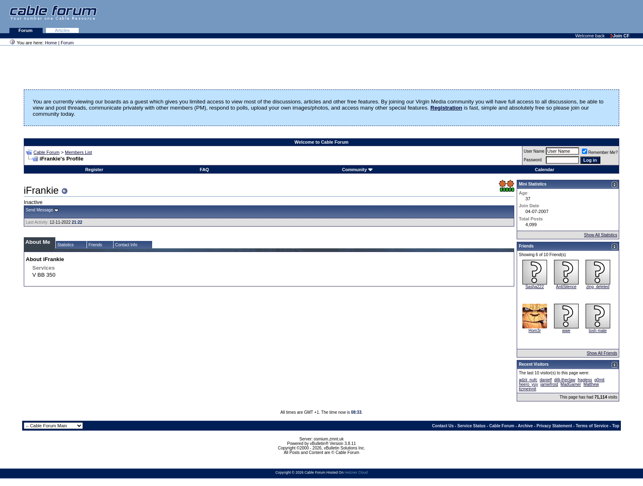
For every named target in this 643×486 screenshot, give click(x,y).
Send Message (39, 210)
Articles (62, 30)
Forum (26, 30)
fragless (585, 380)
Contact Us (443, 426)
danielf (546, 380)
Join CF (620, 35)
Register (94, 169)
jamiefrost (549, 384)
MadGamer (571, 384)
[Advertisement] (543, 16)
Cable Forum (46, 152)
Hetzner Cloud (355, 472)
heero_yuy (528, 384)
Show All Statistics (600, 235)
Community (357, 169)
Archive (525, 426)
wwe (566, 330)
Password (533, 160)
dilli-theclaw (564, 380)
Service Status (471, 426)
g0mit (599, 380)
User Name (534, 151)
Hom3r (535, 330)
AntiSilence (566, 286)
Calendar (544, 169)
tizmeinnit (527, 389)
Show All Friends (602, 353)
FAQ (204, 169)
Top (616, 426)
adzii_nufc (528, 380)
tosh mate (598, 330)
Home (51, 42)
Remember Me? (600, 152)
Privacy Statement (554, 426)
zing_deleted (597, 286)
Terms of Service (592, 426)
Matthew (591, 384)
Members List (78, 152)
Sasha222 (534, 286)
